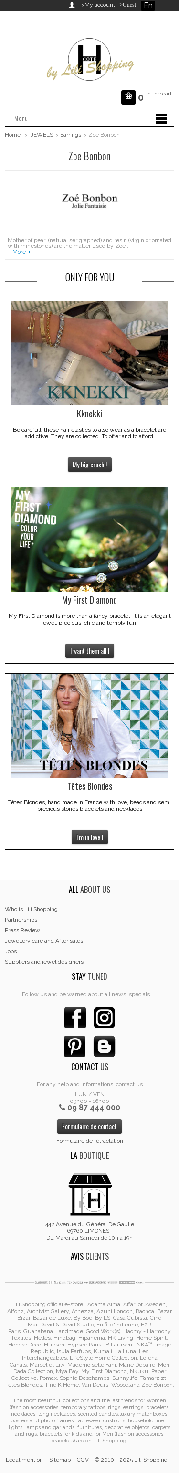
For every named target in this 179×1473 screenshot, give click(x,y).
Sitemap (60, 1459)
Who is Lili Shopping (31, 909)
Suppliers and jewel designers (44, 961)
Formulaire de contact (89, 1126)
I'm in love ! (89, 837)
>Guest (126, 5)
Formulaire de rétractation (89, 1140)
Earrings (70, 134)
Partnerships (21, 919)
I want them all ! (89, 651)
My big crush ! (90, 464)
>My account (98, 4)
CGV (83, 1459)
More (19, 251)
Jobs (11, 951)
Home (13, 134)
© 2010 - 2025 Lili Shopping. (132, 1459)
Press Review (22, 930)
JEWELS (42, 134)
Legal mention (24, 1459)
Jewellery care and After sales (44, 940)
